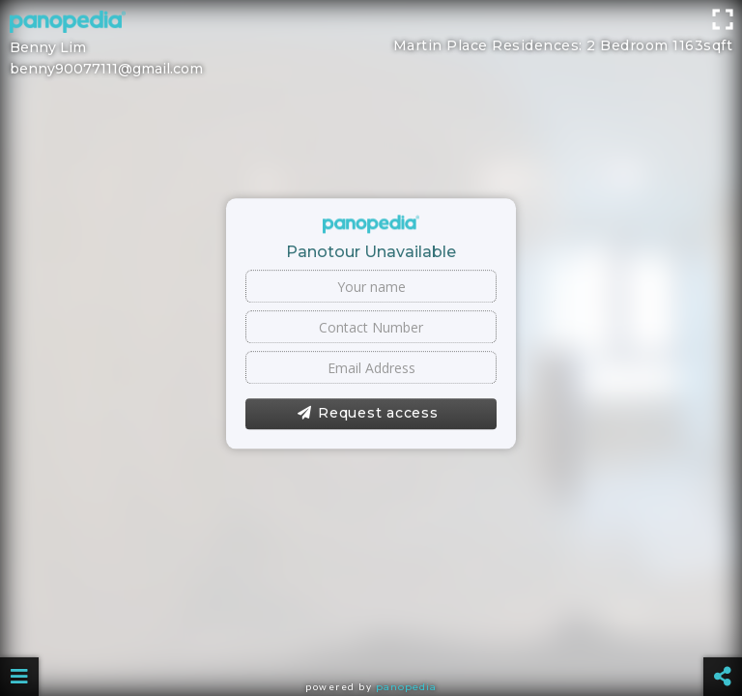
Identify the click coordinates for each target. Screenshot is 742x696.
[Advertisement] (371, 43)
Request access (368, 413)
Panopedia (406, 687)
